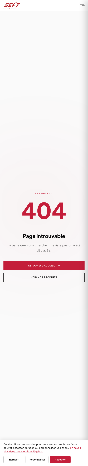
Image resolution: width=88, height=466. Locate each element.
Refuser (13, 459)
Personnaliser (37, 459)
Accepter (60, 459)
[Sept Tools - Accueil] (12, 5)
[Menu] (82, 5)
